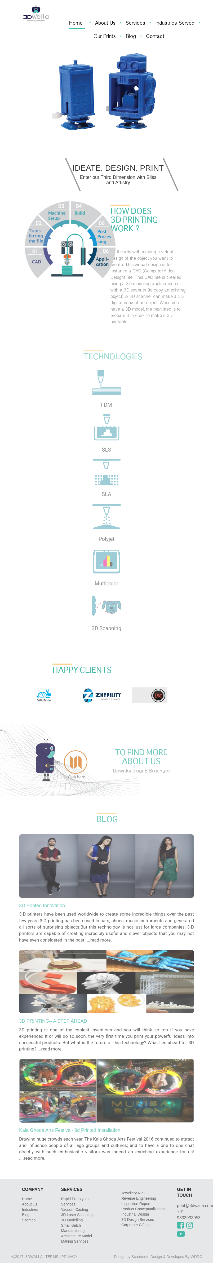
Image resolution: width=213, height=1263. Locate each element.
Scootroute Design (146, 1257)
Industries (30, 1209)
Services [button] (135, 23)
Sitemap (29, 1220)
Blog (131, 37)
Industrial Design (135, 1214)
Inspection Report (135, 1204)
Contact (155, 37)
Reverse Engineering (138, 1198)
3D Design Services (137, 1219)
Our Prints (105, 37)
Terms (51, 1257)
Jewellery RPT (133, 1193)
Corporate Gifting (135, 1225)
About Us (105, 23)
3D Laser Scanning (77, 1215)
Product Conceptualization (143, 1209)
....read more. (99, 940)
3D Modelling (72, 1220)
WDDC (196, 1257)
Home (76, 23)
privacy (69, 1257)
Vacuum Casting (74, 1209)
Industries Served (174, 23)
